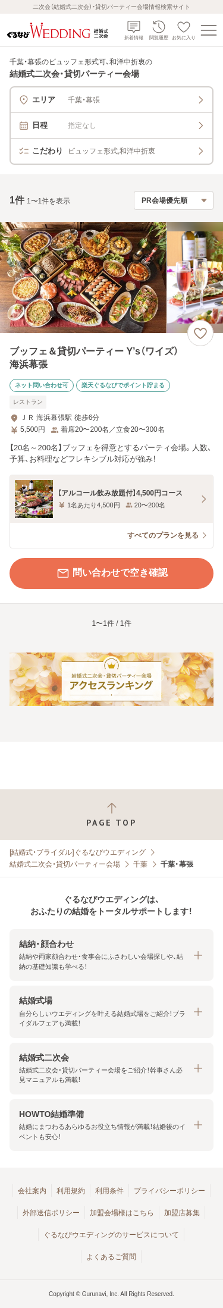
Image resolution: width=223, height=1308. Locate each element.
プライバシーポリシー (169, 1191)
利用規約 (70, 1191)
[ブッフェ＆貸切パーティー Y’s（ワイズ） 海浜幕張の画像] (111, 277)
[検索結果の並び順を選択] (173, 200)
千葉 (140, 864)
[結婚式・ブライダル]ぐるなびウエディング (78, 852)
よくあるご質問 (111, 1257)
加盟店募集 (182, 1213)
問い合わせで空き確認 (112, 573)
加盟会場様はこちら (122, 1213)
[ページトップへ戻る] (111, 814)
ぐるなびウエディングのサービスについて (111, 1235)
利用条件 (109, 1191)
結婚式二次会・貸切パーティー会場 (65, 864)
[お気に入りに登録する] (200, 333)
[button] (111, 955)
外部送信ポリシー (51, 1213)
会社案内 (32, 1191)
